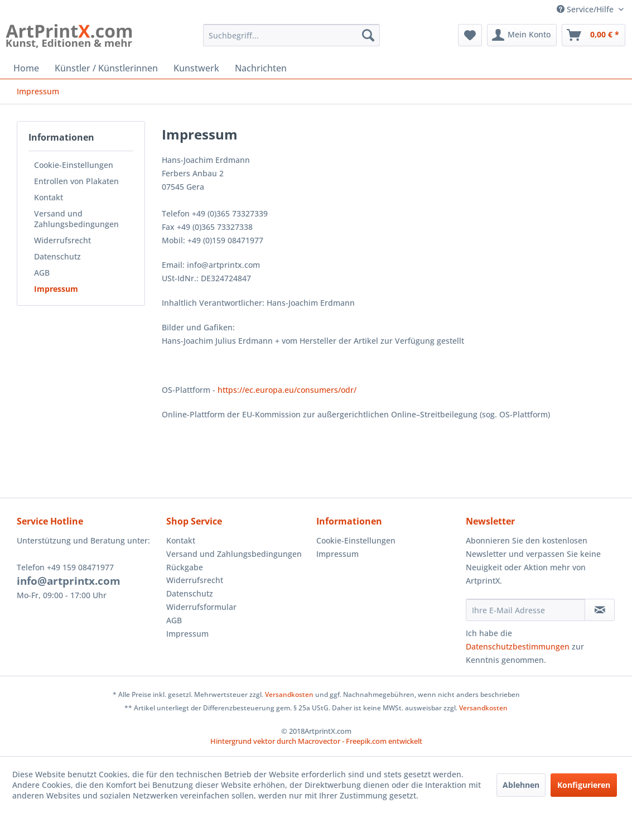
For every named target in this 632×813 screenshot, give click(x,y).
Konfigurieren (583, 785)
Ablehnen (521, 785)
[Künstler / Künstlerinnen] (106, 68)
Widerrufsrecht (62, 240)
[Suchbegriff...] (291, 35)
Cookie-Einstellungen (73, 165)
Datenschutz (57, 256)
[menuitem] (291, 35)
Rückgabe (184, 567)
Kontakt (48, 197)
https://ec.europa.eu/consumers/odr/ (287, 389)
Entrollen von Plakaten (76, 181)
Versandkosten (289, 694)
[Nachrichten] (261, 68)
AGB (42, 272)
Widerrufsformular (201, 607)
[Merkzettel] (470, 35)
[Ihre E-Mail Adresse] (526, 610)
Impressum (56, 288)
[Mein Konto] (522, 35)
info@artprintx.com (68, 581)
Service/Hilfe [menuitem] (586, 9)
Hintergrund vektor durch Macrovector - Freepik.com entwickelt (316, 741)
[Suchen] (368, 35)
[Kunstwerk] (196, 68)
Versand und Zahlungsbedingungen (76, 218)
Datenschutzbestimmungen (518, 646)
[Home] (26, 68)
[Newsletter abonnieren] (600, 610)
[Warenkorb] (593, 35)
